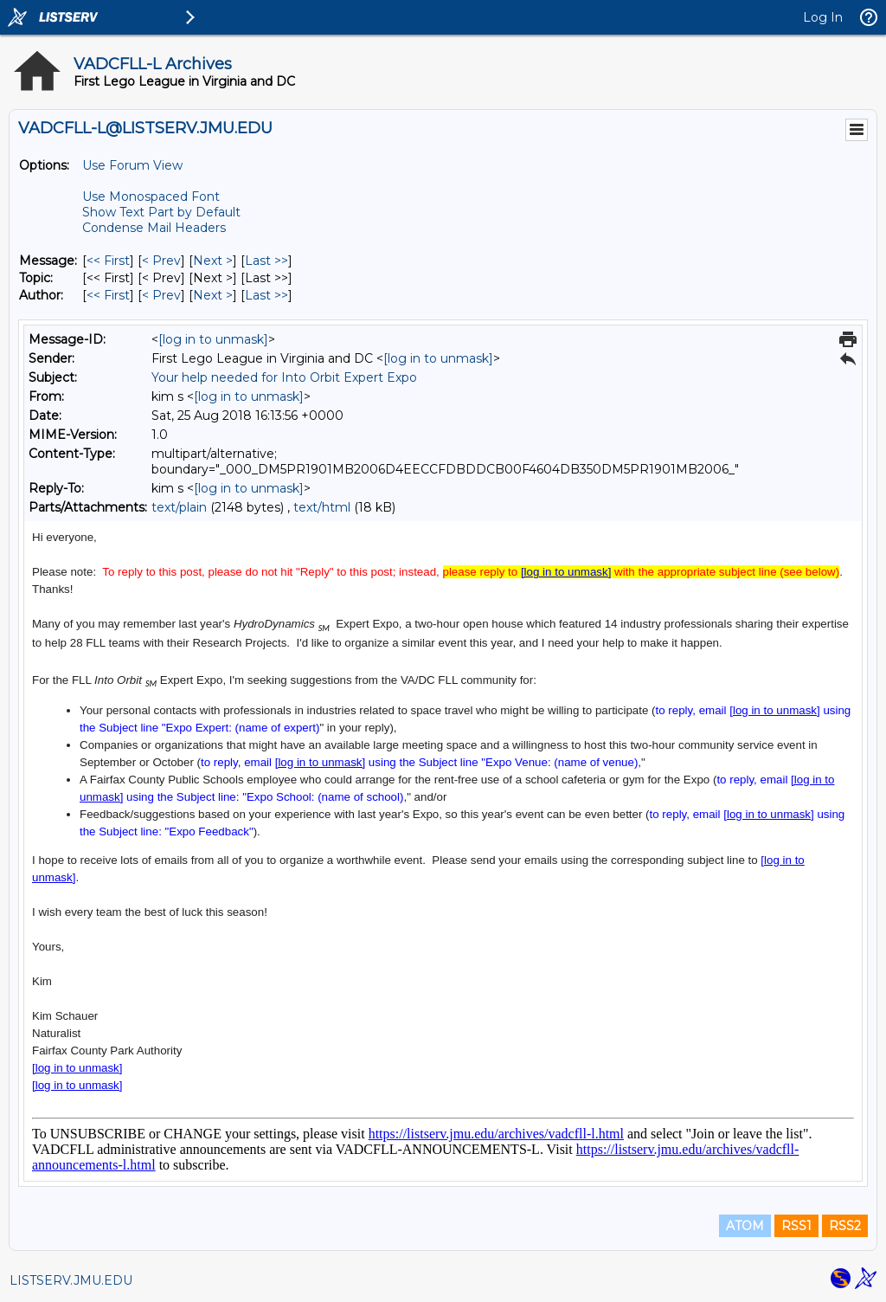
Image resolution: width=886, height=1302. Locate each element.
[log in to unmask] (213, 339)
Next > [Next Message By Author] (213, 295)
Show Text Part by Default (161, 212)
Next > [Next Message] (213, 260)
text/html (321, 507)
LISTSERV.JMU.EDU (71, 1280)
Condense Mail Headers (154, 227)
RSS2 (845, 1226)
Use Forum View (132, 165)
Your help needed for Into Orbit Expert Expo (284, 377)
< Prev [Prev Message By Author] (161, 295)
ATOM (745, 1226)
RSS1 (796, 1226)
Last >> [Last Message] (266, 260)
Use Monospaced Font (151, 196)
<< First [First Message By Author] (108, 295)
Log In (823, 17)
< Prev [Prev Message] (161, 260)
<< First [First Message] (108, 260)
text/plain (179, 507)
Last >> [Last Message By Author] (266, 295)
